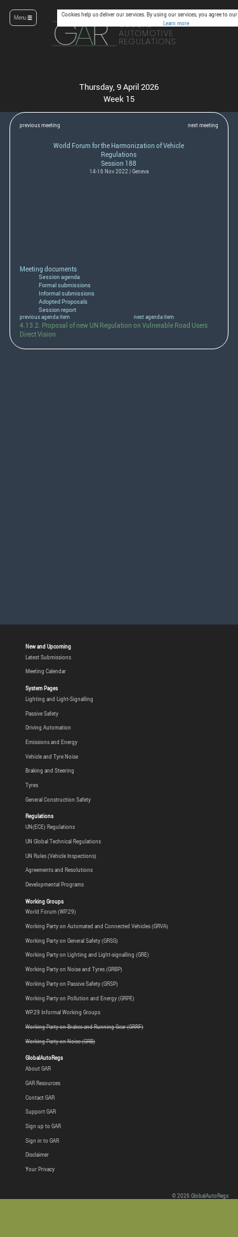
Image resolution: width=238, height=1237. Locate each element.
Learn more (176, 23)
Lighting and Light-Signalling (59, 699)
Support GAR (40, 1112)
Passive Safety (41, 714)
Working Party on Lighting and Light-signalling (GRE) (87, 955)
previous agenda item (45, 317)
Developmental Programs (54, 884)
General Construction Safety (58, 800)
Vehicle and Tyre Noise (51, 757)
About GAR (38, 1069)
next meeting (203, 125)
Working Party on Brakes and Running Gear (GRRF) (84, 1027)
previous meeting (40, 125)
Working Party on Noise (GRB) (60, 1041)
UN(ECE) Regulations (50, 827)
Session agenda (59, 277)
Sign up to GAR (43, 1126)
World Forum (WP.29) (50, 912)
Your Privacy (40, 1169)
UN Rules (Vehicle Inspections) (60, 856)
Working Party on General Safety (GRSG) (71, 941)
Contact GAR (40, 1098)
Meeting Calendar (45, 671)
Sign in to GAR (42, 1141)
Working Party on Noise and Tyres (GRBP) (73, 969)
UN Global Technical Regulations (63, 841)
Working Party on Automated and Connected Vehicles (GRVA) (96, 926)
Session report (57, 310)
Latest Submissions (48, 657)
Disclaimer (37, 1155)
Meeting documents (48, 268)
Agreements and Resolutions (59, 870)
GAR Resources (42, 1083)
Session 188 (118, 163)
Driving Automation (48, 727)
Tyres (31, 785)
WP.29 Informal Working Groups (62, 1012)
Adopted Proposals (63, 302)
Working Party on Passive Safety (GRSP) (71, 984)
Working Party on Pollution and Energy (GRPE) (80, 998)
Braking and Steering (49, 771)
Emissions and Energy (51, 742)
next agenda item (154, 317)
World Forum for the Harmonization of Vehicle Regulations (118, 150)
